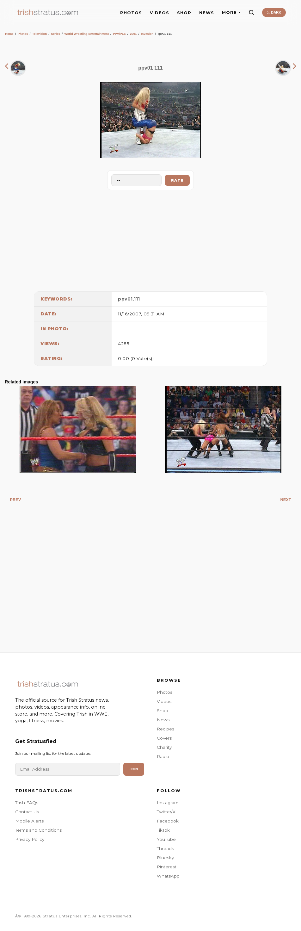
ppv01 (125, 298)
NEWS (206, 12)
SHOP (184, 12)
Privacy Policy (29, 839)
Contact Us (27, 811)
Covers (164, 738)
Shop (162, 710)
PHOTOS (131, 12)
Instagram (167, 802)
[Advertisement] (150, 239)
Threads (165, 848)
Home (9, 33)
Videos (164, 701)
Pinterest (166, 866)
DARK (274, 12)
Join (134, 769)
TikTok (163, 830)
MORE (231, 12)
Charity (164, 747)
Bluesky (165, 857)
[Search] (251, 12)
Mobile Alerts (29, 820)
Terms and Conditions (38, 830)
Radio (163, 756)
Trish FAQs (26, 802)
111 (137, 298)
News (163, 719)
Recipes (165, 728)
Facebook (168, 820)
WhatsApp (168, 875)
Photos (23, 33)
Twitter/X (166, 811)
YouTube (166, 839)
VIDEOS (159, 12)
